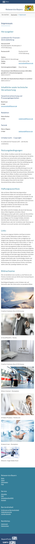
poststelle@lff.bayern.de (26, 63)
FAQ (2, 496)
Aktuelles (4, 494)
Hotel (2, 480)
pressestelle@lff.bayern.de (9, 106)
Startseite (14, 14)
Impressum (4, 524)
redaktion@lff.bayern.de (26, 119)
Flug (2, 484)
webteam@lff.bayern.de (26, 131)
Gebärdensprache (6, 512)
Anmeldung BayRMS (7, 498)
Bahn (2, 478)
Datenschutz (5, 526)
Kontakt (3, 500)
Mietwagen (4, 482)
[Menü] (5, 2)
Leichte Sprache (6, 514)
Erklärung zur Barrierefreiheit (10, 510)
